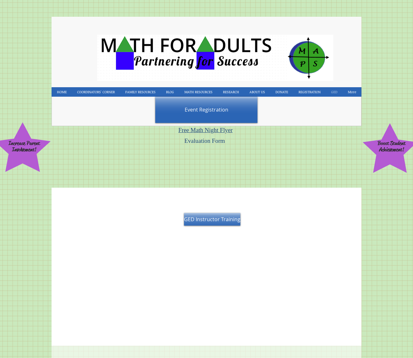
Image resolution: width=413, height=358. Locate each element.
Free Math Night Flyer (205, 130)
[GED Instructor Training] (212, 219)
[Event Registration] (206, 110)
